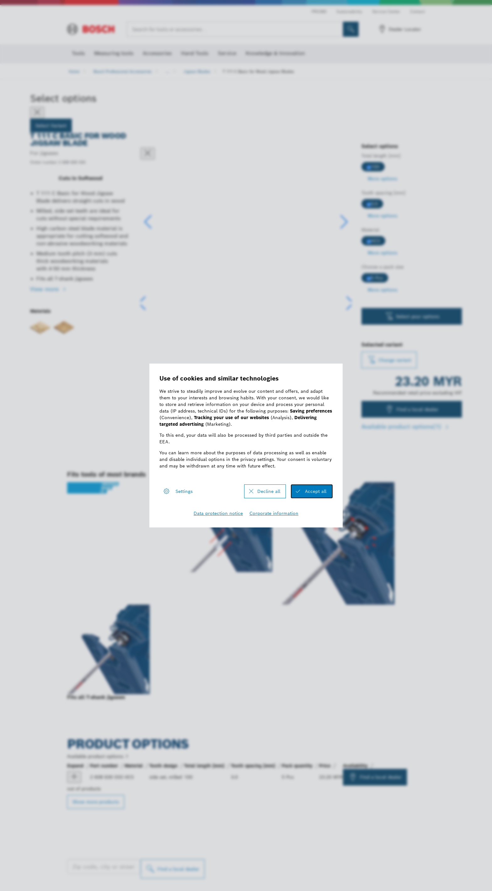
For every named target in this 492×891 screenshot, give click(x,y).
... (167, 71)
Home (74, 71)
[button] (344, 222)
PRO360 (319, 11)
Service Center (386, 11)
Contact (417, 11)
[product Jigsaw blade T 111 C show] (74, 777)
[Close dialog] (148, 153)
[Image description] (158, 305)
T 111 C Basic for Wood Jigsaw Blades (258, 71)
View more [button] (45, 289)
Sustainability (349, 11)
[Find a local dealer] (173, 868)
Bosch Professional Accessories (123, 71)
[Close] (37, 113)
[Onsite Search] (351, 29)
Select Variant (51, 125)
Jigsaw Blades (197, 71)
